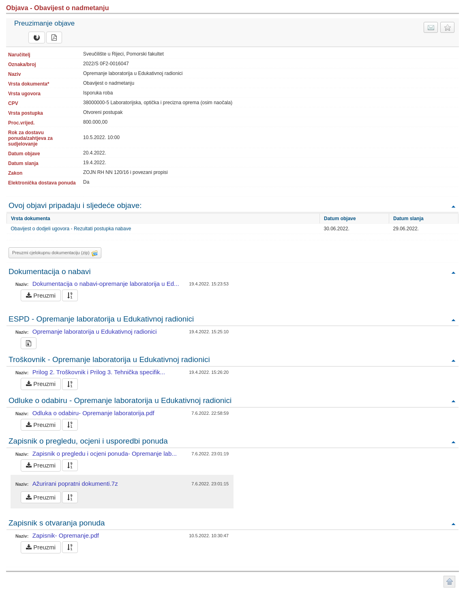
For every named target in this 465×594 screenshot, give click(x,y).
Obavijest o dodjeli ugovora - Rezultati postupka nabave (71, 229)
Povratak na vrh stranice (449, 582)
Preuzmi (41, 295)
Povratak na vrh (453, 206)
